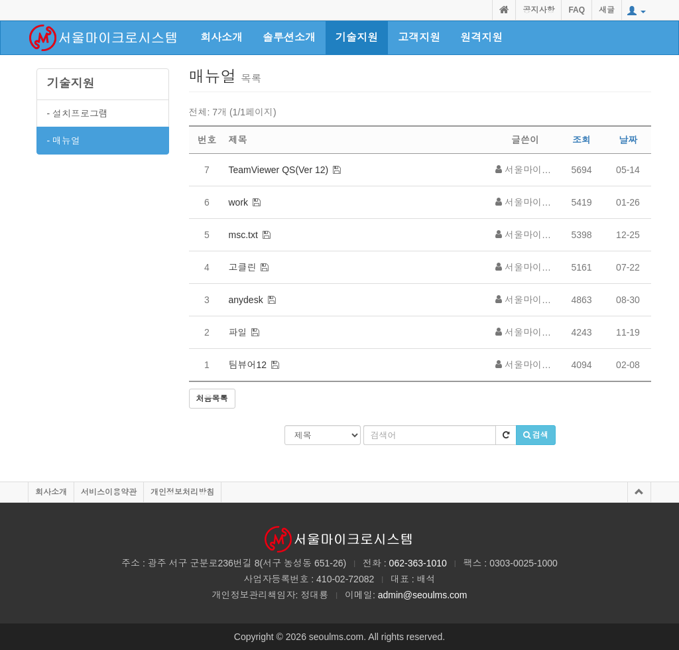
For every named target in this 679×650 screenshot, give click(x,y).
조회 (581, 140)
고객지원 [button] (419, 37)
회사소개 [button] (221, 37)
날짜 (628, 140)
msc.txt (243, 234)
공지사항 (538, 10)
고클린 (243, 267)
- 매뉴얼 (64, 140)
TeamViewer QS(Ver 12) (279, 169)
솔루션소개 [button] (289, 37)
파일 (238, 332)
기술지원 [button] (357, 37)
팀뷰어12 (248, 364)
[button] (636, 11)
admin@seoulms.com (422, 595)
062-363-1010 (418, 563)
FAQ (576, 10)
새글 (607, 10)
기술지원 (71, 83)
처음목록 (212, 398)
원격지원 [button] (481, 37)
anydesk (246, 299)
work (239, 202)
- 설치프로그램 (78, 113)
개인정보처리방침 (182, 492)
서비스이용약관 (109, 492)
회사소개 (51, 492)
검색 (535, 435)
